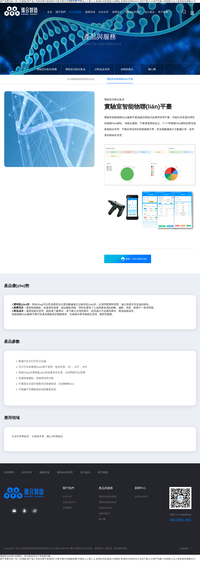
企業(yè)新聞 (141, 497)
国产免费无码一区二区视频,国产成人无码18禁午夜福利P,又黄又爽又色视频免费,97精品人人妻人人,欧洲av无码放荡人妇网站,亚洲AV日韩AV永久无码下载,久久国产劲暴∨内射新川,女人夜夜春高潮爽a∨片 (98, 559)
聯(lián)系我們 (132, 13)
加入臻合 (148, 13)
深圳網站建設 (120, 549)
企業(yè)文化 (69, 503)
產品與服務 (75, 13)
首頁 (50, 13)
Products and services (100, 44)
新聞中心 (116, 13)
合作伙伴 (103, 13)
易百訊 (109, 549)
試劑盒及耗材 (102, 69)
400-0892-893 (180, 521)
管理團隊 (67, 508)
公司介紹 (67, 497)
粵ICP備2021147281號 (81, 549)
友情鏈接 (184, 549)
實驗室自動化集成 (76, 69)
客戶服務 (161, 13)
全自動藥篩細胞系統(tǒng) (80, 79)
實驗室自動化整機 (47, 69)
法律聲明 (9, 473)
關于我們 (61, 13)
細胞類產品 (128, 69)
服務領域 (90, 13)
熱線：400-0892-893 (137, 259)
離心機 (153, 69)
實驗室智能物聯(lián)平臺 (120, 79)
